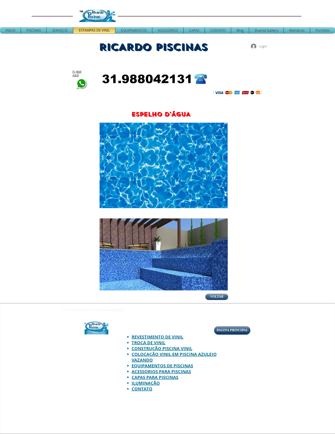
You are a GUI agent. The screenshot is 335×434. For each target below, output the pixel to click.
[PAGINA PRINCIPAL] (232, 330)
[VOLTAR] (216, 297)
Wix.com (120, 310)
